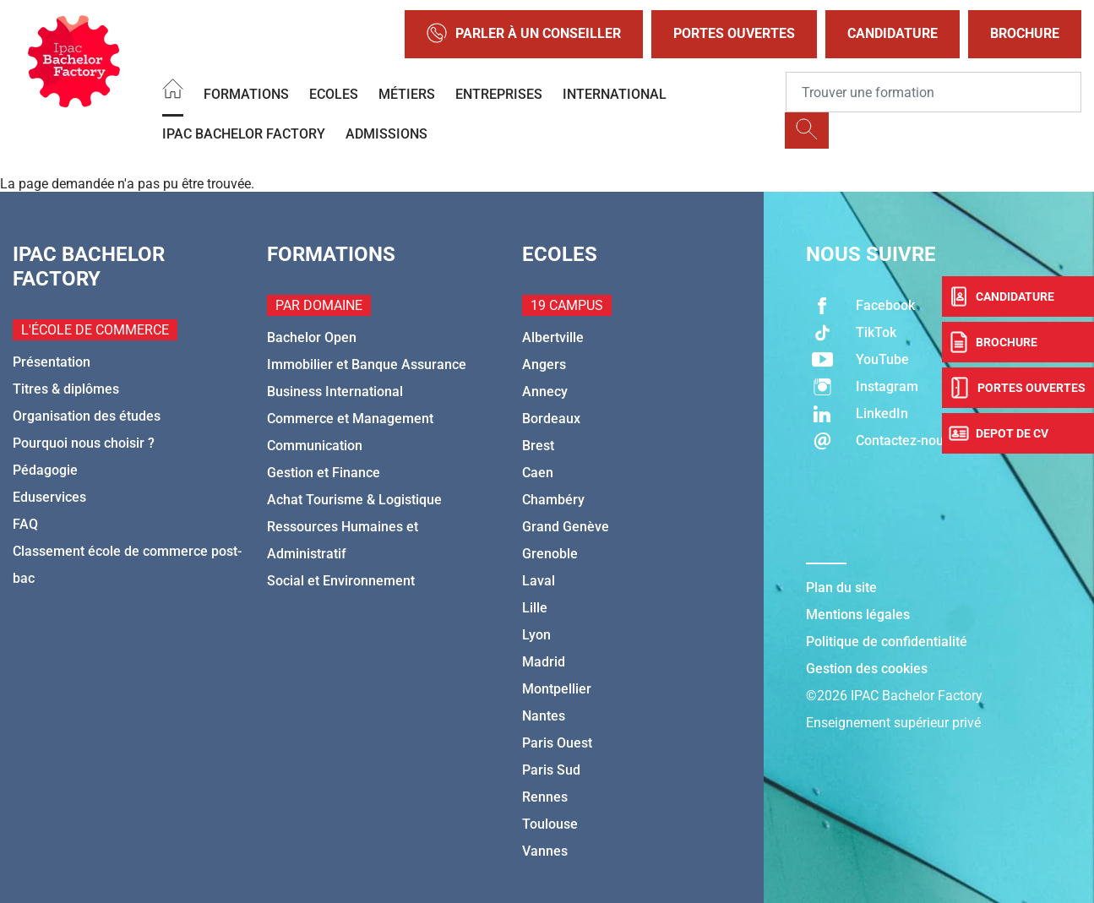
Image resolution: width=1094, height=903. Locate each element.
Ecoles (333, 94)
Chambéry (553, 500)
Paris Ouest (557, 743)
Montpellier (556, 689)
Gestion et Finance (323, 473)
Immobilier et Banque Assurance (366, 364)
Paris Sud (551, 770)
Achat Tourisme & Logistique (354, 500)
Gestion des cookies (867, 669)
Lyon (536, 635)
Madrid (543, 662)
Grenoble (550, 554)
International (615, 94)
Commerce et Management (350, 419)
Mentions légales (858, 615)
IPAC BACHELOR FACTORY (243, 134)
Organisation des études (87, 416)
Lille (534, 608)
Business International (335, 392)
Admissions (386, 134)
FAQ (25, 524)
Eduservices (49, 497)
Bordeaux (551, 419)
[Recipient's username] (933, 92)
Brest (538, 446)
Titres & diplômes (66, 389)
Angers (544, 364)
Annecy (545, 392)
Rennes (545, 797)
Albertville (553, 337)
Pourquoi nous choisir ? (84, 443)
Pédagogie (45, 470)
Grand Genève (565, 527)
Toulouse (550, 824)
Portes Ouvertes (734, 33)
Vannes (545, 851)
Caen (537, 473)
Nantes (543, 716)
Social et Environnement (341, 581)
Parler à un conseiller (524, 34)
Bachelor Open (312, 337)
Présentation (51, 362)
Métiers (406, 94)
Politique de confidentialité (886, 642)
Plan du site (841, 587)
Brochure (1024, 33)
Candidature (892, 33)
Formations (246, 94)
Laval (538, 581)
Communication (314, 446)
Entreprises (498, 94)
